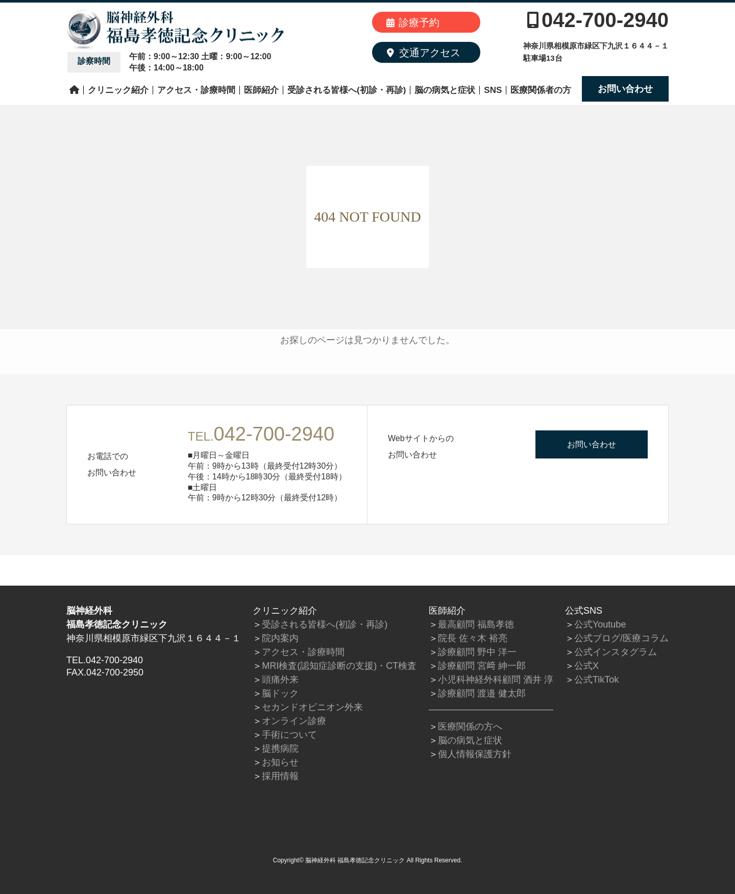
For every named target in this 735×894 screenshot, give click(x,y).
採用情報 (280, 776)
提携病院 (280, 748)
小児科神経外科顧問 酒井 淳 (495, 679)
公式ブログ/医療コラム (621, 638)
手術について (289, 735)
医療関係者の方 (540, 90)
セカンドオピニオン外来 (312, 707)
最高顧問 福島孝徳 (476, 624)
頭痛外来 (280, 679)
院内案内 (280, 638)
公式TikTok (596, 679)
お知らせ (280, 762)
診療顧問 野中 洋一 (477, 652)
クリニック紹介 (118, 90)
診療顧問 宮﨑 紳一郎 (482, 666)
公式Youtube (600, 624)
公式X (586, 666)
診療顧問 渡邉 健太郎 (482, 693)
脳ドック (280, 693)
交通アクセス (423, 52)
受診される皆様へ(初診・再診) (346, 90)
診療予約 (412, 22)
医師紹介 (261, 90)
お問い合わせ (625, 89)
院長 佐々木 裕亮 (472, 638)
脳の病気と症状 (444, 90)
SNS (493, 90)
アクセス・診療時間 (196, 90)
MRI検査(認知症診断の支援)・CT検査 (339, 666)
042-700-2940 (598, 20)
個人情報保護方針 (474, 754)
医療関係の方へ (470, 726)
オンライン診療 (294, 721)
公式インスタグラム (615, 652)
